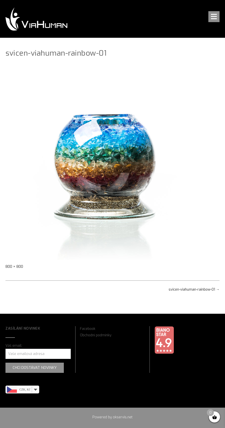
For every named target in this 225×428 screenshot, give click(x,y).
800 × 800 (14, 266)
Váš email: (13, 345)
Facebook (87, 328)
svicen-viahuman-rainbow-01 (194, 289)
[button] (214, 16)
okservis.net (123, 417)
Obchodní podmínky (96, 335)
